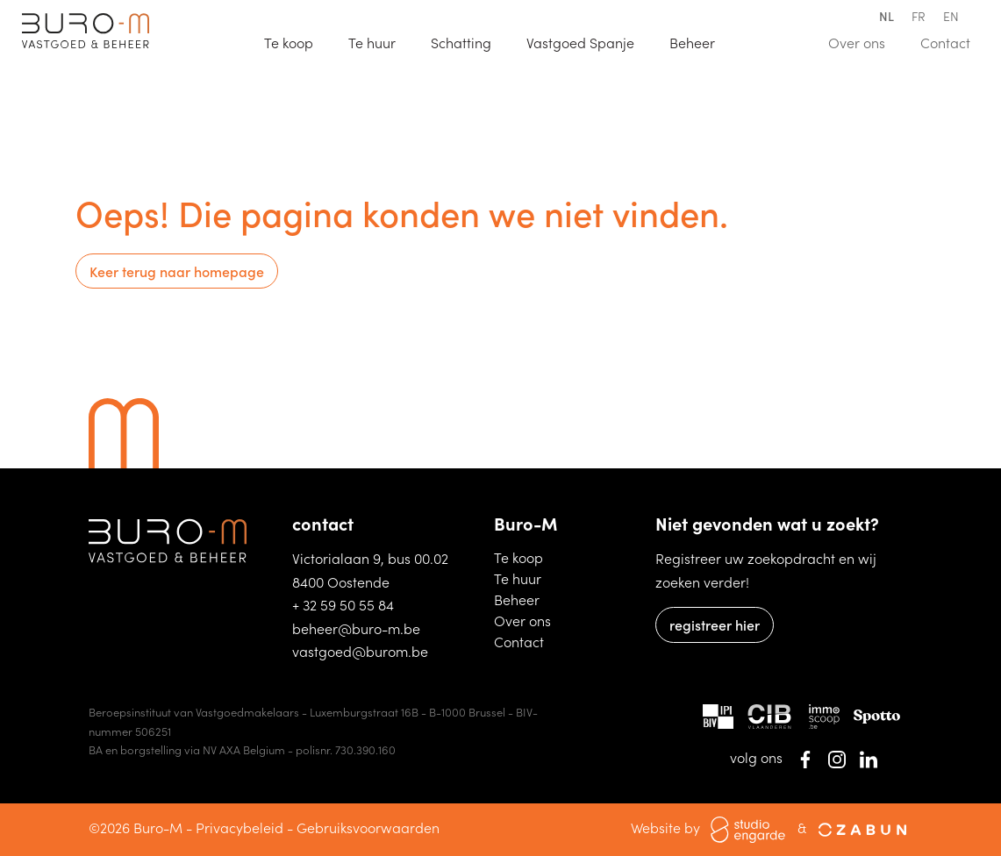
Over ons (864, 41)
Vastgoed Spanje (588, 41)
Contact (953, 41)
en (951, 16)
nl (886, 16)
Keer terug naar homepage (176, 271)
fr (919, 16)
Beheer (526, 598)
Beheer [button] (694, 42)
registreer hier (714, 624)
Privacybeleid (239, 827)
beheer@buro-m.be (356, 628)
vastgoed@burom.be (360, 650)
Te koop (296, 41)
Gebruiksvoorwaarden (368, 827)
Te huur (379, 41)
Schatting (469, 41)
